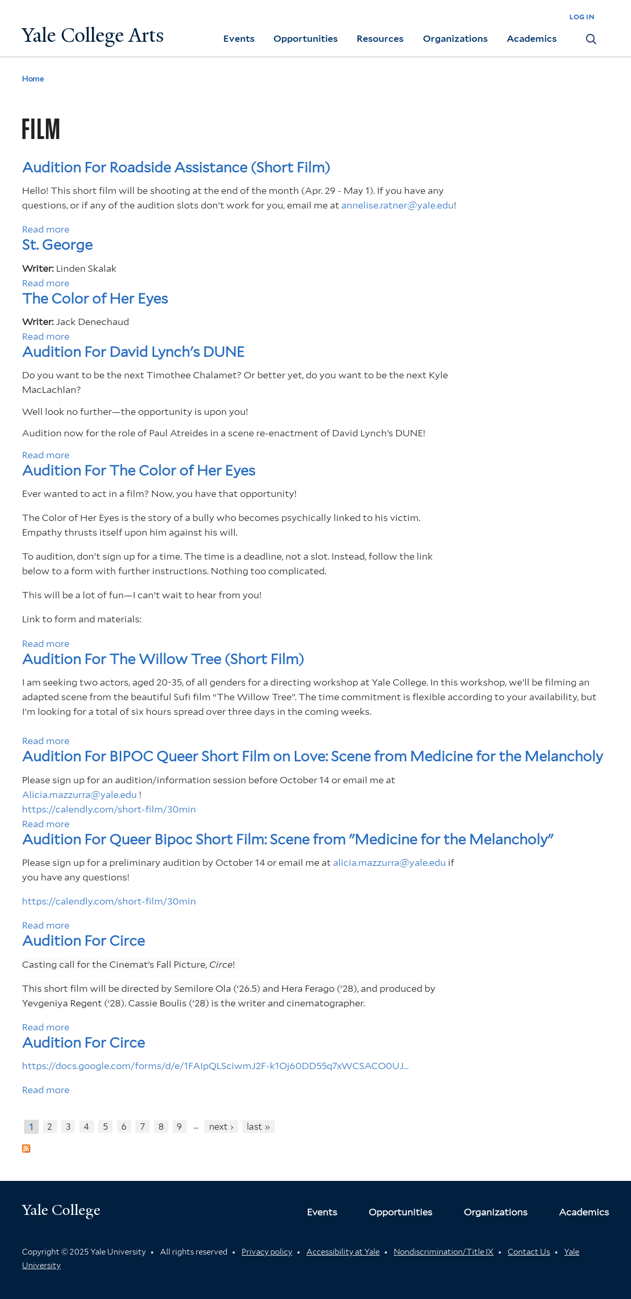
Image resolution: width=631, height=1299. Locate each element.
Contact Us (529, 1252)
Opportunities (305, 38)
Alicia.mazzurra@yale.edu (79, 794)
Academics (532, 38)
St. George (57, 244)
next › (221, 1126)
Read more (46, 229)
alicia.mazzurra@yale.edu (389, 862)
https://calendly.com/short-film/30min (109, 809)
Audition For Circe (83, 940)
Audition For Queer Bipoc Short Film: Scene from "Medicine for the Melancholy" (287, 839)
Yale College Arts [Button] (93, 35)
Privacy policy (267, 1252)
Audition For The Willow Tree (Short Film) (163, 659)
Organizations (455, 38)
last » (258, 1126)
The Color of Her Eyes (95, 298)
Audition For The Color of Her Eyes (138, 470)
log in (581, 16)
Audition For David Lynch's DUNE (133, 352)
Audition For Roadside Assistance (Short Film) (176, 167)
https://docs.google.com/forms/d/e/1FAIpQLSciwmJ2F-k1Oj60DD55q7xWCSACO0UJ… (215, 1065)
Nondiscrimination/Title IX (444, 1252)
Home (32, 79)
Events (239, 38)
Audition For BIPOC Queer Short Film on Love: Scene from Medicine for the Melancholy (312, 756)
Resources (380, 38)
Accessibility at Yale (343, 1252)
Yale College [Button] (61, 1210)
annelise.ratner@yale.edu (397, 205)
